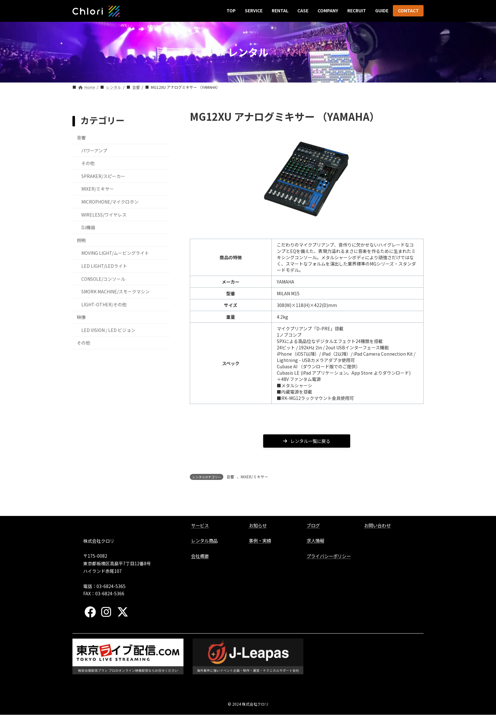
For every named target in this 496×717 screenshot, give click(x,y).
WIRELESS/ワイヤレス (104, 214)
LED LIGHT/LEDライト (104, 266)
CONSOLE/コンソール (103, 278)
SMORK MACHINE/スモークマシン (115, 291)
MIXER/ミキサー (254, 478)
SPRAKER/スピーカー (103, 176)
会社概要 (200, 558)
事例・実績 (260, 542)
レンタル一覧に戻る (306, 442)
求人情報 (315, 542)
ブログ (313, 527)
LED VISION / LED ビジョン (108, 330)
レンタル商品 (204, 542)
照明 (81, 240)
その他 (88, 163)
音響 (230, 478)
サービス (200, 527)
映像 (81, 317)
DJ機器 (88, 227)
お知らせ (258, 527)
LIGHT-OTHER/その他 (104, 304)
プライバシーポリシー (329, 558)
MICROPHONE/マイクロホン (110, 202)
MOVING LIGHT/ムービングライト (115, 253)
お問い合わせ (377, 527)
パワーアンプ (94, 150)
